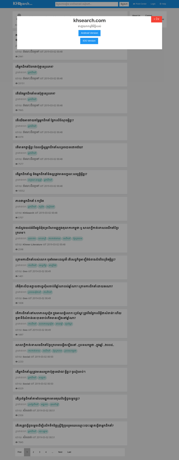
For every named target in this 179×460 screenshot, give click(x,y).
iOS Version (89, 41)
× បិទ (157, 19)
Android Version (89, 33)
